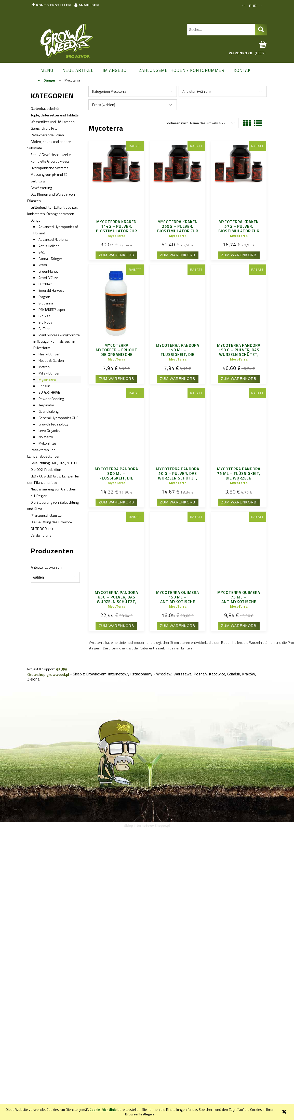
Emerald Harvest (51, 290)
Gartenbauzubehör (45, 108)
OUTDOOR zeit (42, 528)
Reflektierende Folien (47, 135)
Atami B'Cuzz (48, 277)
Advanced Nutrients (53, 239)
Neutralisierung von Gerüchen (53, 489)
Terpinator (46, 405)
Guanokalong (48, 411)
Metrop (44, 366)
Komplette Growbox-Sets (50, 161)
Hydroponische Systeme (50, 167)
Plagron (44, 296)
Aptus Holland (49, 245)
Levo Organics (49, 430)
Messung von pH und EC (49, 174)
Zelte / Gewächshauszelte (51, 154)
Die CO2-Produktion (46, 469)
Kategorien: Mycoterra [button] (109, 91)
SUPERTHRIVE (49, 392)
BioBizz (44, 315)
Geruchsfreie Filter (45, 128)
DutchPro (45, 284)
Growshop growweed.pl (48, 674)
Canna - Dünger (50, 258)
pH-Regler (39, 495)
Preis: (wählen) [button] (103, 104)
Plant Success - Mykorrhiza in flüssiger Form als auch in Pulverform (56, 341)
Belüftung (38, 181)
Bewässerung (41, 187)
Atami (42, 265)
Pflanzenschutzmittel (46, 515)
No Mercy (45, 436)
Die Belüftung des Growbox (51, 522)
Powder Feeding (51, 398)
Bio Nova (45, 322)
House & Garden (51, 360)
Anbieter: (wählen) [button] (196, 91)
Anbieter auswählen (46, 567)
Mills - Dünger (49, 373)
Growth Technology (53, 424)
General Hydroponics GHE (58, 417)
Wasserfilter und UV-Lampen (53, 121)
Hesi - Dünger (49, 354)
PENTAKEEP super (51, 309)
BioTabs (44, 328)
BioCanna (45, 303)
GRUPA (61, 669)
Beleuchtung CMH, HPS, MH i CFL (55, 462)
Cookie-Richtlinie (103, 1109)
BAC (41, 252)
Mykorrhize (47, 443)
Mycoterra (47, 379)
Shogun (44, 386)
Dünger (36, 220)
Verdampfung (41, 535)
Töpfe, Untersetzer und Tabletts (55, 115)
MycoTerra (116, 235)
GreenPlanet (48, 271)
